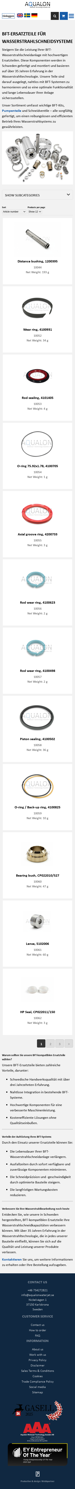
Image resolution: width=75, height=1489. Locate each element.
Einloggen (8, 16)
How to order (37, 1330)
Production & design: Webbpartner (37, 1481)
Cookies (38, 1376)
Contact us (37, 1324)
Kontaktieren (12, 1259)
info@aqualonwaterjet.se (37, 1295)
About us (37, 1349)
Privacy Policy (37, 1360)
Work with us (37, 1354)
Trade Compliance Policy (38, 1381)
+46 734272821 (38, 1290)
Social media (37, 1387)
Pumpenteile (12, 110)
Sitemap (37, 1392)
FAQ (37, 1335)
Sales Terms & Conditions (37, 1370)
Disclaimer (38, 1365)
